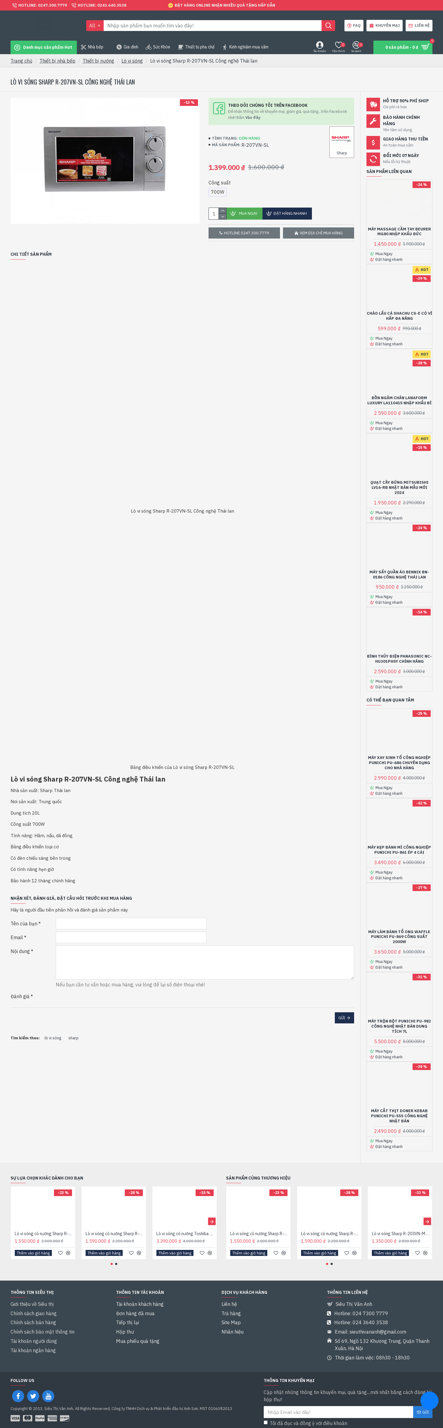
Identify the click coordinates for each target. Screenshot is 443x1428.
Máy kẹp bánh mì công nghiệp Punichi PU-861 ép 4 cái (399, 850)
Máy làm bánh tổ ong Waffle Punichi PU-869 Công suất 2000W (399, 937)
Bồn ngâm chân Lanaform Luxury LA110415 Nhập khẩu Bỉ (399, 401)
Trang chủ (21, 61)
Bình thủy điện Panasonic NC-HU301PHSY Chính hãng (399, 659)
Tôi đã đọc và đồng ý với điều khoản (315, 1415)
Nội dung (20, 944)
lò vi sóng (53, 1021)
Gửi (341, 1008)
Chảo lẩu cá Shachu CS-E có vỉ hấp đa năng (399, 316)
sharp (73, 1021)
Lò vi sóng (132, 61)
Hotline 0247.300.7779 (246, 233)
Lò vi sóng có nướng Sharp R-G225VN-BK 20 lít (115, 1234)
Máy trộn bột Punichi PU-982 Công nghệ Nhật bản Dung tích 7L (399, 1026)
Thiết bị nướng (98, 61)
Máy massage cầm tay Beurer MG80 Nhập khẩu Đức (399, 232)
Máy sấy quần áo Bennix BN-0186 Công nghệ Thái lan (399, 575)
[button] (211, 1221)
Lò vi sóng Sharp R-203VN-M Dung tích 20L (401, 1234)
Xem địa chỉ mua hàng (321, 233)
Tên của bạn (24, 917)
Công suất (220, 183)
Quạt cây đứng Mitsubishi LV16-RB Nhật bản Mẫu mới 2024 (399, 487)
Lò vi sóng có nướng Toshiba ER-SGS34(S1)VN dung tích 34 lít (185, 1234)
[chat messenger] (429, 1401)
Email (17, 930)
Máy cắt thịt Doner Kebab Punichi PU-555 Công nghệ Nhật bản (399, 1116)
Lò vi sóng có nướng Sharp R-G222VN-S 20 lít (44, 1234)
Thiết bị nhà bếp (57, 61)
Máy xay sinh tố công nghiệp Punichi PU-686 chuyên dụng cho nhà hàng (399, 762)
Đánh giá (20, 987)
